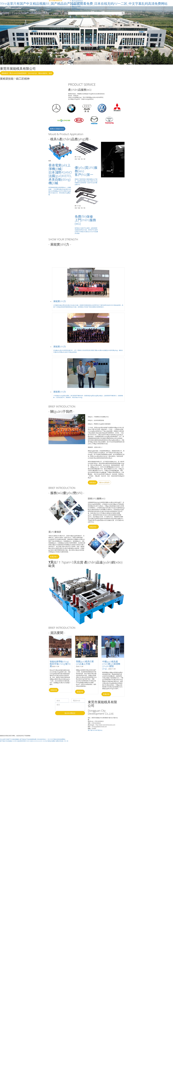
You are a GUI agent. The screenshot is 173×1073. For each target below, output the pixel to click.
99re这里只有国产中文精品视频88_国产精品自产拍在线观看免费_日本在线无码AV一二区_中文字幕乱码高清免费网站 (32, 739)
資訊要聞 (74, 8)
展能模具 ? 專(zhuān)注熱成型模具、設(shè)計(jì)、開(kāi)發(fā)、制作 (27, 73)
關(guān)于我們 (76, 6)
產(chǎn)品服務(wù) (77, 2)
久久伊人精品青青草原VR (19, 741)
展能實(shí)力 (75, 4)
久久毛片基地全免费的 (49, 741)
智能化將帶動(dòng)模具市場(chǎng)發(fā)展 (60, 664)
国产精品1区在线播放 (6, 741)
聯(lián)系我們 (104, 482)
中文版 (70, 17)
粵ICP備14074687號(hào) (95, 730)
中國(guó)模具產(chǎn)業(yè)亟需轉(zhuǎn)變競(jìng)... (111, 665)
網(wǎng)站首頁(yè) (77, 1)
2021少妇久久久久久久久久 (34, 741)
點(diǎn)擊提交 (70, 713)
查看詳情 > (93, 527)
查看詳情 (53, 690)
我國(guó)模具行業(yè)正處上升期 (85, 662)
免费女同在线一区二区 (62, 741)
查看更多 (92, 482)
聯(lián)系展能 (76, 10)
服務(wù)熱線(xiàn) (57, 129)
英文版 (75, 17)
